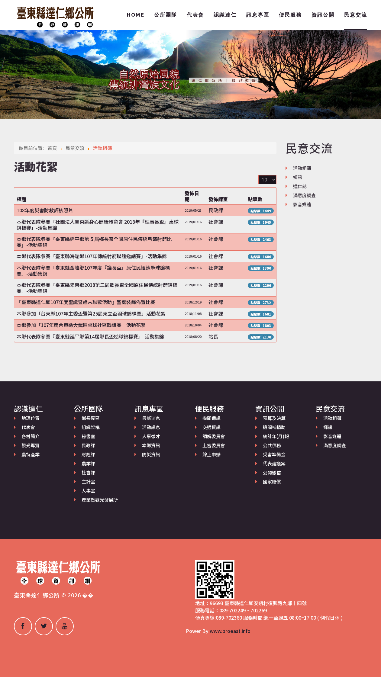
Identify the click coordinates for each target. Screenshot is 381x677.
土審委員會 (213, 445)
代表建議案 (274, 463)
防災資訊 (151, 454)
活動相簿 (302, 168)
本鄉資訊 (151, 445)
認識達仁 (225, 15)
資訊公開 (323, 15)
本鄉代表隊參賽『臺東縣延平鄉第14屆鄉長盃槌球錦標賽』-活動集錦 (90, 336)
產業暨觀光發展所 (100, 499)
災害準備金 (274, 454)
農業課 (88, 463)
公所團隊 (165, 15)
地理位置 (30, 418)
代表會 (195, 15)
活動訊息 (151, 427)
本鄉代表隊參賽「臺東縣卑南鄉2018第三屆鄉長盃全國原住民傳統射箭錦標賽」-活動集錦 (97, 287)
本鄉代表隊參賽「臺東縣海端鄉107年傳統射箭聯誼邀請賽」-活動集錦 (92, 256)
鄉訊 (297, 177)
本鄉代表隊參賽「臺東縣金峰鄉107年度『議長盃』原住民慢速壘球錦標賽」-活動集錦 (93, 270)
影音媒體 (302, 204)
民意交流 (355, 15)
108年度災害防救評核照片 (45, 210)
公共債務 (272, 445)
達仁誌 (300, 186)
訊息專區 (257, 15)
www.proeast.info (230, 630)
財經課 (88, 454)
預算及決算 (274, 418)
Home (135, 15)
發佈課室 (218, 199)
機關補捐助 (274, 427)
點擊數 (255, 199)
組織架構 (91, 427)
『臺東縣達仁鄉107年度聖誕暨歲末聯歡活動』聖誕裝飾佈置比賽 (86, 302)
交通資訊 (211, 427)
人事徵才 (151, 436)
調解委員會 (213, 436)
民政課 (88, 445)
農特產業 (30, 454)
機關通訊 (211, 418)
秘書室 (88, 436)
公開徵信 (272, 472)
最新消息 (151, 418)
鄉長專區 (91, 418)
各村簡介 (30, 436)
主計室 (88, 481)
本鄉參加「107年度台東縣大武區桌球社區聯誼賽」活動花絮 (81, 325)
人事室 (88, 490)
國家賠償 (272, 481)
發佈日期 (192, 196)
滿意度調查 (304, 195)
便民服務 (290, 15)
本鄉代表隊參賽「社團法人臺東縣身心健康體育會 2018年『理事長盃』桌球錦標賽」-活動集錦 (98, 224)
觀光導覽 (30, 445)
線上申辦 (211, 454)
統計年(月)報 (276, 436)
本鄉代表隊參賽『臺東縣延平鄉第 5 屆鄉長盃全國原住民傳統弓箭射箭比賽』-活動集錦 (94, 242)
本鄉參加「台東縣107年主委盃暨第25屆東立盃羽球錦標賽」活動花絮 (91, 313)
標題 (21, 199)
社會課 (88, 472)
